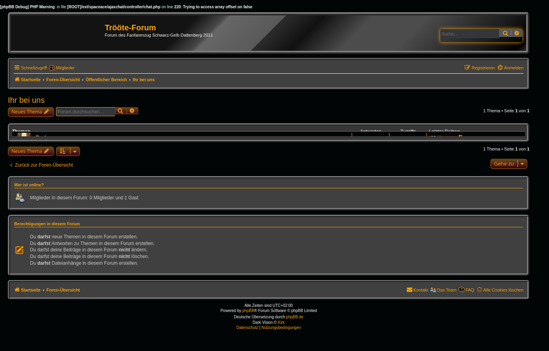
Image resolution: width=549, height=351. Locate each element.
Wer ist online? (29, 184)
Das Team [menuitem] (446, 290)
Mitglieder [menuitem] (65, 67)
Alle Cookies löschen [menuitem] (503, 290)
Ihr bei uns (26, 100)
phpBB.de (294, 317)
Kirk (281, 322)
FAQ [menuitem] (470, 290)
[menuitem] (510, 67)
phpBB (248, 310)
